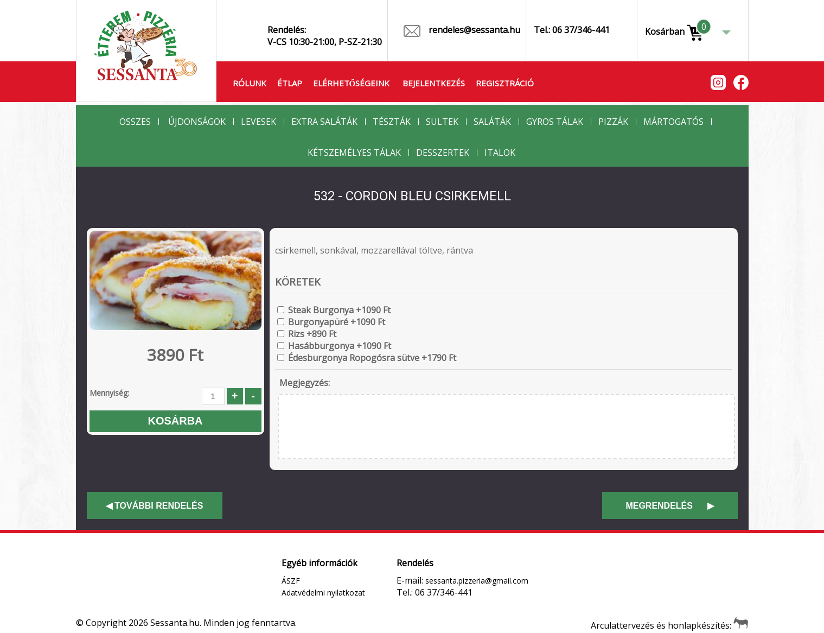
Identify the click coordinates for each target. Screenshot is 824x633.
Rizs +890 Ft (312, 334)
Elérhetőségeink (351, 83)
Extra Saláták (324, 122)
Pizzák (613, 122)
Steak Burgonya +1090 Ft (339, 310)
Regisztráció (505, 83)
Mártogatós (673, 122)
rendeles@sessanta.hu (462, 30)
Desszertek (442, 153)
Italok (499, 153)
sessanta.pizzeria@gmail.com (476, 580)
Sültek (442, 122)
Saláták (492, 122)
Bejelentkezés (434, 83)
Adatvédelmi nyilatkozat (323, 592)
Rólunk (249, 83)
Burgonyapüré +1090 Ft (336, 322)
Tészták (392, 122)
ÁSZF (291, 580)
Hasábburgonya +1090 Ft (339, 346)
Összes (135, 122)
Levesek (258, 122)
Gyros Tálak (554, 122)
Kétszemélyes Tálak (354, 153)
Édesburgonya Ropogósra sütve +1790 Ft (372, 358)
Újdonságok (197, 122)
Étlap (289, 83)
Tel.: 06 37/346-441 (572, 30)
